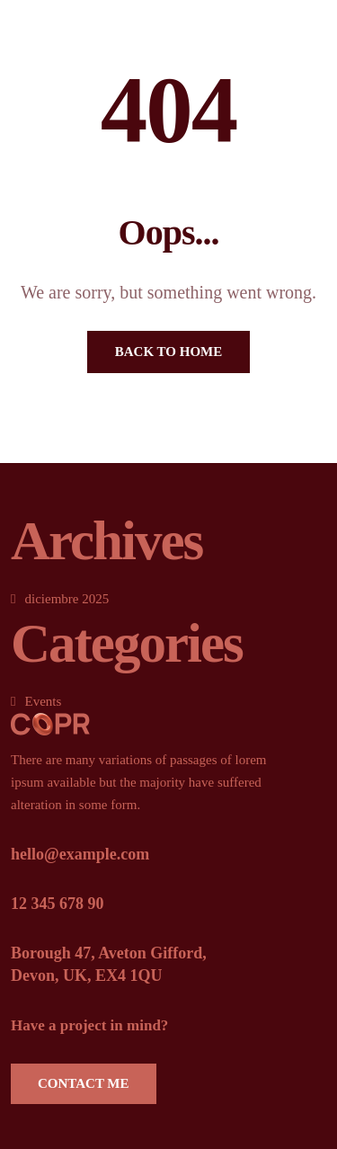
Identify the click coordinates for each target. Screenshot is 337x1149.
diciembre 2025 (66, 599)
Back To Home (168, 351)
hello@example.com (80, 854)
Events (42, 701)
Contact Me (83, 1083)
